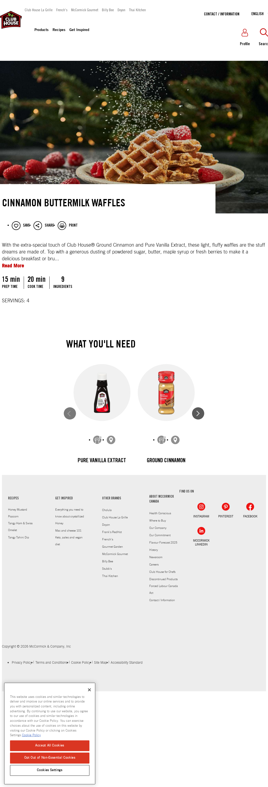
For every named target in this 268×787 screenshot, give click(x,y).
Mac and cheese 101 (68, 633)
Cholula (107, 613)
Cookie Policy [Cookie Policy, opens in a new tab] (31, 735)
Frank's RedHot (112, 635)
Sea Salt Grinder (102, 568)
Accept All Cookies (49, 745)
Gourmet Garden (112, 650)
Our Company (157, 631)
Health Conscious (160, 616)
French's (61, 9)
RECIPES (13, 602)
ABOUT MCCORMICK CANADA (161, 602)
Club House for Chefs (162, 675)
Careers (154, 667)
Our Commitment (160, 638)
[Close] (89, 689)
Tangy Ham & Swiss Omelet (20, 630)
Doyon (121, 9)
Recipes (59, 30)
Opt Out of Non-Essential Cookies (49, 757)
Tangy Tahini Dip (18, 640)
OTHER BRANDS (111, 602)
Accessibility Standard (127, 766)
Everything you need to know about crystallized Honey (69, 619)
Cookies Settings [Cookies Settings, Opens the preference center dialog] (50, 770)
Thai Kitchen (137, 9)
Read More (13, 265)
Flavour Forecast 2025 (163, 645)
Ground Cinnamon (166, 461)
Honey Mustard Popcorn (17, 616)
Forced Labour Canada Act (163, 693)
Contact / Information (221, 14)
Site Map (100, 766)
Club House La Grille (39, 9)
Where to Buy (157, 623)
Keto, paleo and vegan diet (69, 644)
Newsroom (155, 660)
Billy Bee (108, 9)
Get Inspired (79, 30)
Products (41, 30)
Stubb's (107, 672)
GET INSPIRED (64, 602)
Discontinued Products (163, 682)
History (153, 653)
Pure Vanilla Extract (102, 461)
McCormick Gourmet (84, 9)
